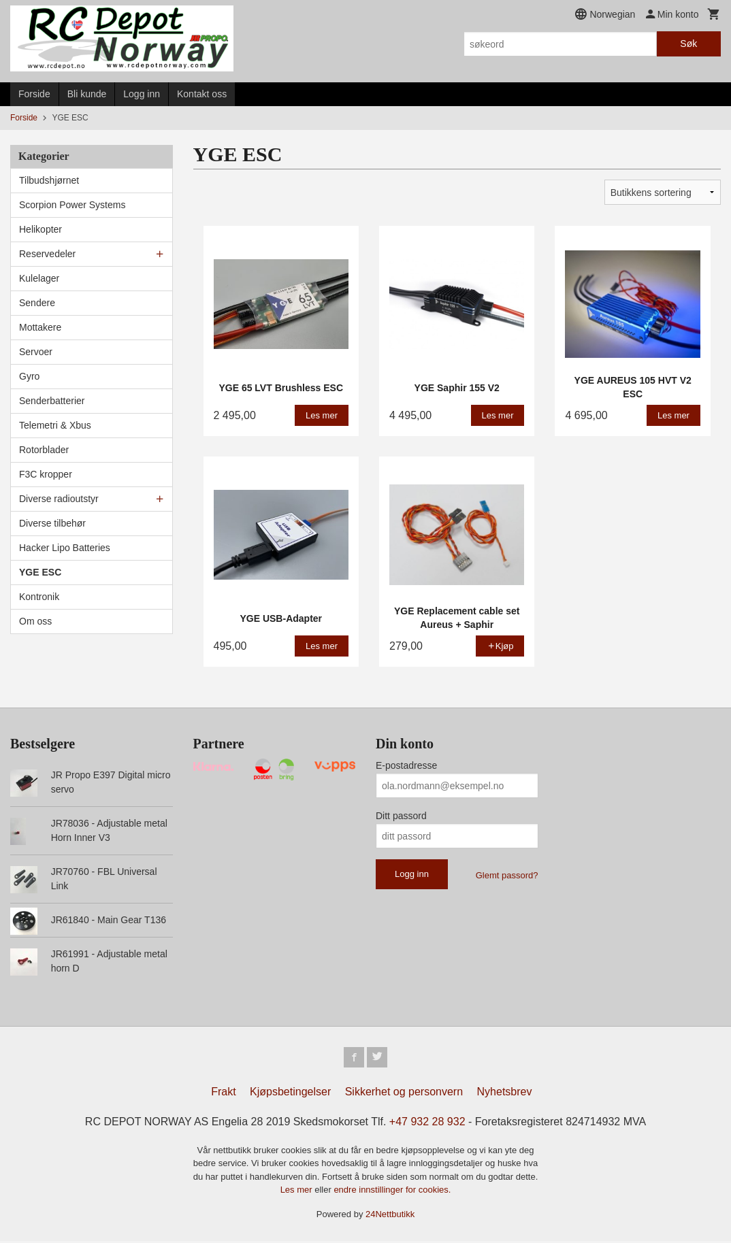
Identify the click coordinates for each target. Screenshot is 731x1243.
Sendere (37, 302)
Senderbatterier (52, 400)
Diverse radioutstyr (59, 498)
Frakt (223, 1093)
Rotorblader (44, 449)
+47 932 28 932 (427, 1123)
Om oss (35, 621)
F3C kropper (45, 474)
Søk (688, 43)
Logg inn (141, 93)
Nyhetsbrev (504, 1093)
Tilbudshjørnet (49, 180)
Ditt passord (401, 815)
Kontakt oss (202, 93)
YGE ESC (40, 572)
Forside (34, 93)
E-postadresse (406, 765)
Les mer (297, 1192)
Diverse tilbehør (52, 523)
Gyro (29, 376)
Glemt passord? (507, 875)
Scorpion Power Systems (72, 204)
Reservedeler (47, 253)
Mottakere (40, 327)
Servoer (35, 351)
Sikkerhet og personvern (404, 1093)
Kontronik (39, 596)
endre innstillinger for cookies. (392, 1192)
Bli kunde (87, 93)
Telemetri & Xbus (55, 425)
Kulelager (39, 278)
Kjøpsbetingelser (290, 1093)
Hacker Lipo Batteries (64, 547)
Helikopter (40, 229)
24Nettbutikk (390, 1215)
